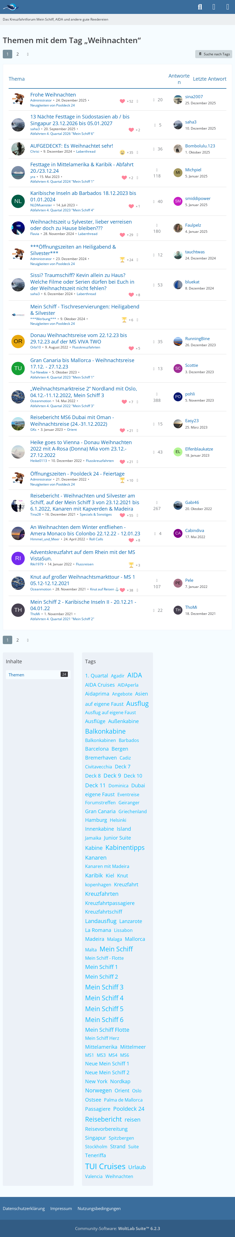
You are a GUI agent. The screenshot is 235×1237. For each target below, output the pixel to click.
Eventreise (128, 794)
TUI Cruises (105, 1166)
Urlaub (137, 1167)
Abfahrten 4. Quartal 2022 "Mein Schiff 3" (62, 406)
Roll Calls (96, 539)
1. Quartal (96, 675)
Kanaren (96, 857)
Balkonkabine (105, 731)
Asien (141, 693)
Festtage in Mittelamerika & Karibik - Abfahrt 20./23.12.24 (81, 167)
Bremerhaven (101, 757)
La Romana (98, 930)
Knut (122, 875)
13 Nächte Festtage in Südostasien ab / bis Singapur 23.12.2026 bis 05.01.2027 (80, 119)
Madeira (94, 939)
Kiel (110, 875)
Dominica (118, 786)
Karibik (94, 875)
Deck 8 (93, 775)
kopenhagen (98, 885)
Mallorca (135, 939)
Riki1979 (36, 564)
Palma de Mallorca (123, 1100)
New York (96, 1081)
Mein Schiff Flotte (107, 1029)
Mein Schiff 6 (104, 1019)
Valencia (94, 1176)
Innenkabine (99, 828)
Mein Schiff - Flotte (104, 958)
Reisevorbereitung (106, 1128)
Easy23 (192, 420)
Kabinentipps (125, 847)
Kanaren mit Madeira (107, 866)
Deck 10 (133, 775)
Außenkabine (123, 721)
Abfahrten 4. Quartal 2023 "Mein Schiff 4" (62, 210)
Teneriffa (95, 1155)
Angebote (122, 694)
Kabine (94, 848)
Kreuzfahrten (101, 893)
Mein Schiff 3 (104, 987)
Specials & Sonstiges (96, 514)
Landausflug (101, 921)
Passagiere (97, 1108)
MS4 (112, 1055)
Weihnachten (119, 1176)
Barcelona (97, 748)
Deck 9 (112, 775)
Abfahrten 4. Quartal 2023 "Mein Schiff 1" (62, 377)
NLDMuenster (41, 205)
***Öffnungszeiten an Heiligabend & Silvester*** (73, 249)
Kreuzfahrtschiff (103, 911)
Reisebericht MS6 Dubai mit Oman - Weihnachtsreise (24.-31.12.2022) (72, 420)
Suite (133, 1147)
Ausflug (137, 703)
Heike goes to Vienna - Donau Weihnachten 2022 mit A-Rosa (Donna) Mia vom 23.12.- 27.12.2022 (81, 448)
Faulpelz (193, 225)
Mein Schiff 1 (101, 967)
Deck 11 (95, 785)
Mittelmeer (133, 1046)
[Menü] (227, 7)
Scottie (191, 365)
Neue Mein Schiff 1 (107, 1063)
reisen (132, 1119)
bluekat (192, 281)
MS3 (101, 1055)
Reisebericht (103, 1119)
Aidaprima (97, 693)
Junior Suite (117, 837)
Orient (72, 429)
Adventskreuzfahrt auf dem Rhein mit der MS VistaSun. (82, 555)
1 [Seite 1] (7, 54)
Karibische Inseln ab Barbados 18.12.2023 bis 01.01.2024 (83, 196)
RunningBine (197, 338)
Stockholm (96, 1147)
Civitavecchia (98, 767)
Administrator (41, 100)
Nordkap (120, 1081)
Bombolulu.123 (200, 146)
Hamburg (96, 820)
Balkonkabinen (100, 740)
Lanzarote (130, 921)
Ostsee (93, 1099)
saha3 (35, 129)
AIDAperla (128, 685)
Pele (189, 580)
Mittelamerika (101, 1046)
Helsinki (118, 820)
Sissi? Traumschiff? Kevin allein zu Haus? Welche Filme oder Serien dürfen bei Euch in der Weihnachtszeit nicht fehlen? (82, 281)
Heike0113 (38, 460)
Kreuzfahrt (126, 884)
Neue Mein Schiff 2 (107, 1072)
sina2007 (194, 96)
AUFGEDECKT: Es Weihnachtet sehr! (71, 145)
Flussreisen (84, 564)
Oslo (137, 1091)
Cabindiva (194, 530)
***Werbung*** (43, 318)
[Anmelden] (213, 7)
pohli (190, 394)
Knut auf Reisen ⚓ (104, 589)
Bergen (120, 748)
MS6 (124, 1055)
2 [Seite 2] (17, 54)
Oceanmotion (40, 401)
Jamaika (93, 838)
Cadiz (125, 758)
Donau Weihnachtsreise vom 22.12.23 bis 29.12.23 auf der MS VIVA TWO (78, 338)
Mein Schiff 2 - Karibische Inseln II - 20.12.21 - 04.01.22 (83, 605)
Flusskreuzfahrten (86, 347)
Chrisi (34, 151)
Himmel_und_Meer (45, 539)
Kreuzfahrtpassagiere (110, 903)
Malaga (114, 939)
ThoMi (35, 614)
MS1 (89, 1055)
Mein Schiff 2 (101, 976)
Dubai (138, 785)
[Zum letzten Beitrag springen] (178, 99)
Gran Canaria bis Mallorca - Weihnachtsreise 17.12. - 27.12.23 (82, 363)
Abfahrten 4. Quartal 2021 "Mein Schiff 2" (62, 619)
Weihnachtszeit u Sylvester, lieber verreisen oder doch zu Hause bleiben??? (81, 224)
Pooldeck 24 (128, 1108)
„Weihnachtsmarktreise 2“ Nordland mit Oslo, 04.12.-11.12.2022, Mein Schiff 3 (83, 391)
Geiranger (129, 803)
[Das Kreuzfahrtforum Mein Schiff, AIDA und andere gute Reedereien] (11, 7)
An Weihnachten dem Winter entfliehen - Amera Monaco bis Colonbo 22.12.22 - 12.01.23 (85, 530)
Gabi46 (192, 502)
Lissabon (123, 930)
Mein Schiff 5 (104, 1008)
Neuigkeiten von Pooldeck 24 (52, 105)
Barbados (129, 740)
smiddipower (198, 198)
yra (32, 176)
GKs (33, 429)
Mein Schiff (116, 948)
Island (124, 828)
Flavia (34, 233)
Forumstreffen (100, 803)
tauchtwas (195, 251)
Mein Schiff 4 (104, 997)
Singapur (95, 1137)
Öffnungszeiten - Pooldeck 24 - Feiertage (77, 473)
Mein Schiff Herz (102, 1038)
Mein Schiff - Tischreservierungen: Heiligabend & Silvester (84, 309)
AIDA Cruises (100, 684)
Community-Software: (117, 1228)
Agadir (118, 676)
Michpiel (193, 169)
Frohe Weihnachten (53, 94)
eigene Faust (100, 794)
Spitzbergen (121, 1138)
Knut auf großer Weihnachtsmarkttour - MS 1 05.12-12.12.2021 (82, 580)
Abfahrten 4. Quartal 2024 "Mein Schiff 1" (62, 181)
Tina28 (35, 514)
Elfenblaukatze (199, 449)
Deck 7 (122, 766)
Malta (91, 950)
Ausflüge (95, 721)
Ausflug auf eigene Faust (110, 712)
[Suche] (200, 7)
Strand (117, 1146)
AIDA (134, 675)
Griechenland (132, 811)
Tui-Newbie (39, 372)
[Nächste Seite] (28, 54)
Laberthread (85, 151)
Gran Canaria (100, 811)
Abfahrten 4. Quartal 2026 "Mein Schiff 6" (62, 133)
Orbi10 (35, 347)
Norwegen (98, 1090)
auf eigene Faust (104, 704)
